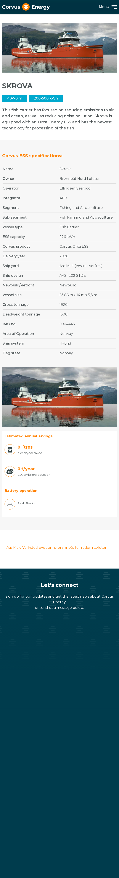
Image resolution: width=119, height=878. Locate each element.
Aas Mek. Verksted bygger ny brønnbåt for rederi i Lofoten (56, 547)
